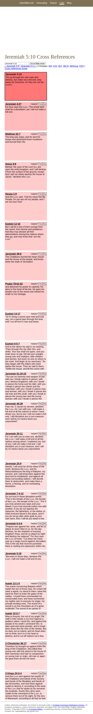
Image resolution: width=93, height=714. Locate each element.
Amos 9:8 (10, 164)
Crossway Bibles (35, 709)
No (44, 104)
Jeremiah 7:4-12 (14, 493)
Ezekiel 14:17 (12, 313)
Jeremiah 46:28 (14, 403)
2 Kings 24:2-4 (13, 673)
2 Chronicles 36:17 (15, 643)
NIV (50, 66)
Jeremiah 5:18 (13, 553)
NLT (60, 66)
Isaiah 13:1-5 (12, 583)
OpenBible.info (26, 3)
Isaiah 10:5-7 (12, 613)
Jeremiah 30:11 (14, 433)
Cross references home (16, 68)
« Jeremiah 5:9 (12, 66)
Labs (62, 3)
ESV (81, 66)
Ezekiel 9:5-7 (12, 343)
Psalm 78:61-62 (14, 283)
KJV (55, 66)
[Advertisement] (46, 30)
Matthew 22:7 (12, 134)
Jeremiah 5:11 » (29, 66)
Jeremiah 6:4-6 (13, 523)
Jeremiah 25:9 (13, 463)
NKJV (65, 66)
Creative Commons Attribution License (68, 705)
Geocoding (42, 3)
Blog (69, 3)
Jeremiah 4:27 (13, 104)
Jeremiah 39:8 (13, 254)
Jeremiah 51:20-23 (15, 373)
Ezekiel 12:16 (12, 224)
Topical (53, 3)
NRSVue (74, 66)
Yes (40, 104)
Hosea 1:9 (11, 194)
